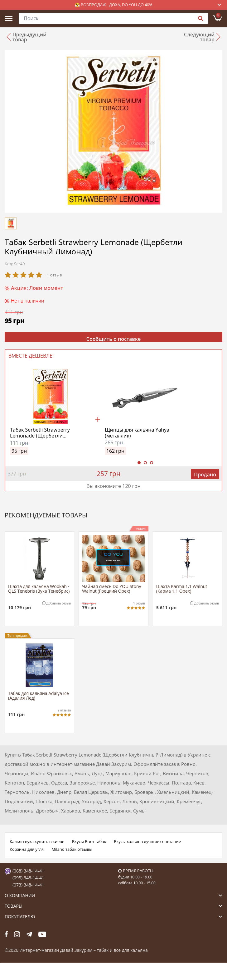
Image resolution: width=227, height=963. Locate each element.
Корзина (218, 15)
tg (29, 934)
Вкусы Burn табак (89, 841)
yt (42, 934)
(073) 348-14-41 (28, 885)
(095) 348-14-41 (28, 878)
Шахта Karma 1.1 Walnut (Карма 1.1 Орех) (181, 589)
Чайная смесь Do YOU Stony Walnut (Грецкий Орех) (111, 589)
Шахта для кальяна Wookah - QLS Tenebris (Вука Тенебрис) (39, 589)
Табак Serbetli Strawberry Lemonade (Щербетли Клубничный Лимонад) (40, 433)
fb (6, 934)
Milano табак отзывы (71, 849)
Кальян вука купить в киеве (37, 841)
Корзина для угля (27, 849)
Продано (205, 474)
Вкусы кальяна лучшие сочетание (147, 841)
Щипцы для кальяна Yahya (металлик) (137, 433)
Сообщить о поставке (113, 339)
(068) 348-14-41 (28, 871)
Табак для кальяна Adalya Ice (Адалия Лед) (38, 696)
